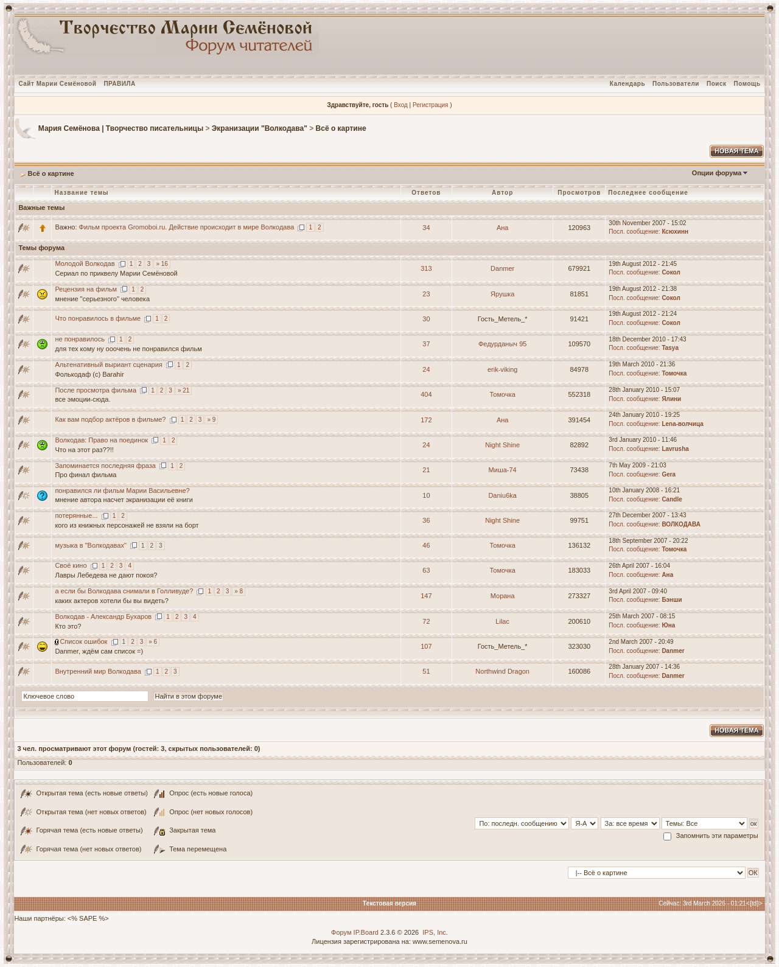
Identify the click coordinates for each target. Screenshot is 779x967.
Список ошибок (83, 641)
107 (426, 646)
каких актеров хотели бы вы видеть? (112, 600)
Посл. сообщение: (634, 231)
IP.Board (366, 932)
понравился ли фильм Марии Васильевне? (122, 490)
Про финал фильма (85, 474)
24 (426, 369)
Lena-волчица (682, 424)
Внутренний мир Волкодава (98, 671)
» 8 (238, 591)
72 (426, 621)
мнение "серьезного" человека (102, 298)
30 (426, 319)
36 (426, 520)
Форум (341, 932)
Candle (672, 499)
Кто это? (68, 626)
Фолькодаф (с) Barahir (89, 374)
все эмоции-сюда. (82, 399)
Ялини (671, 399)
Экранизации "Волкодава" (259, 128)
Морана (503, 595)
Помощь (746, 83)
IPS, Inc (434, 932)
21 (426, 469)
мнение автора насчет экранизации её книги (124, 499)
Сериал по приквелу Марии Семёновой (116, 273)
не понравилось (80, 339)
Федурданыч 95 (502, 343)
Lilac (502, 621)
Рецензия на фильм (86, 289)
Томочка (674, 373)
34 (426, 227)
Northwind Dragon (502, 671)
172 (426, 420)
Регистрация (430, 105)
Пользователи (675, 83)
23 (426, 294)
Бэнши (672, 599)
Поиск (717, 83)
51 (426, 671)
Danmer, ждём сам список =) (99, 651)
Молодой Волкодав (84, 263)
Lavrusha (675, 448)
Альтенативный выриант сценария (108, 364)
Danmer (502, 268)
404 (426, 394)
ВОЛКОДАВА (681, 524)
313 (426, 268)
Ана (503, 227)
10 (426, 495)
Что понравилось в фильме (98, 318)
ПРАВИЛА (119, 83)
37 (426, 343)
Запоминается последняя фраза (105, 465)
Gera (669, 474)
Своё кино (70, 565)
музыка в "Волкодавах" (90, 545)
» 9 (211, 419)
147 (426, 595)
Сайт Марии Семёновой (57, 83)
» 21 (183, 390)
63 (426, 570)
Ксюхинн (675, 231)
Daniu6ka (502, 495)
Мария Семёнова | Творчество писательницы (120, 128)
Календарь (627, 83)
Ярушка (502, 294)
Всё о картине (341, 128)
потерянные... (76, 515)
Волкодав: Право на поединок (101, 440)
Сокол (671, 272)
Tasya (670, 347)
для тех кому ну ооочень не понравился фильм (128, 348)
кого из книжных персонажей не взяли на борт (126, 525)
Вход (401, 105)
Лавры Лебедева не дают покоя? (106, 575)
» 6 (152, 641)
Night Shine (502, 445)
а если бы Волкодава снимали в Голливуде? (124, 591)
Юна (668, 625)
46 (426, 545)
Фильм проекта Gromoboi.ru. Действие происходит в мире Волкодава (187, 227)
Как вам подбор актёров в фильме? (110, 419)
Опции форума (716, 172)
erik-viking (502, 369)
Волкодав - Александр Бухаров (103, 616)
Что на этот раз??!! (84, 449)
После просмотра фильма (95, 390)
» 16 (161, 263)
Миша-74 (503, 469)
